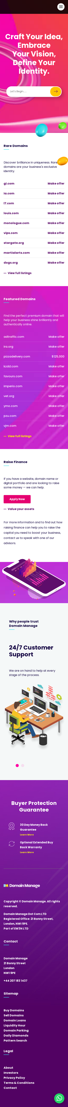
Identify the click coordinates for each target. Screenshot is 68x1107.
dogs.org (11, 263)
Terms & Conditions (19, 1083)
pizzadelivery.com (17, 356)
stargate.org (14, 243)
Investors (11, 1073)
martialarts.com (17, 253)
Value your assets (21, 509)
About (8, 1068)
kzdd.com (11, 366)
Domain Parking (16, 1030)
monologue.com (16, 223)
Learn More (27, 834)
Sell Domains (14, 1015)
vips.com (11, 233)
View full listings (20, 273)
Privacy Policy (14, 1078)
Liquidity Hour (14, 1025)
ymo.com (11, 406)
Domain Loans (15, 1020)
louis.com (11, 213)
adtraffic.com (14, 337)
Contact (10, 1088)
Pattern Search (15, 1040)
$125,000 (58, 356)
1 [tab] (17, 765)
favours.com (13, 376)
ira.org (8, 347)
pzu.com (10, 416)
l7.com (9, 203)
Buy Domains (14, 1010)
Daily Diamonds (16, 1035)
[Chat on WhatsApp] (59, 1098)
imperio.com (13, 386)
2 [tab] (22, 765)
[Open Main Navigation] (61, 6)
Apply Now (17, 499)
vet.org (9, 396)
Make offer (56, 183)
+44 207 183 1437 (15, 981)
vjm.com (10, 426)
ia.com (9, 193)
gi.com (9, 183)
